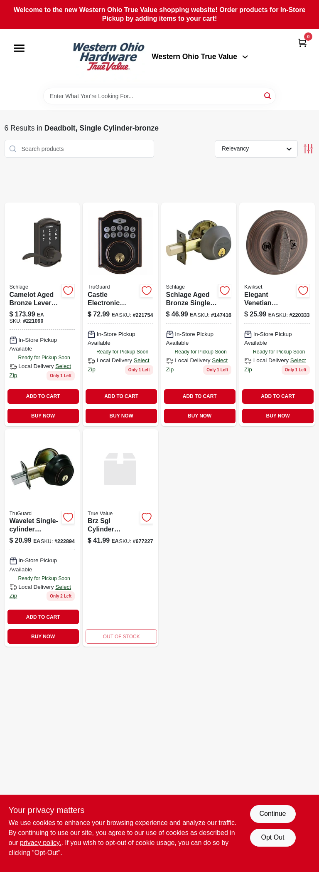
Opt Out (272, 837)
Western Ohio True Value (200, 56)
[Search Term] (159, 96)
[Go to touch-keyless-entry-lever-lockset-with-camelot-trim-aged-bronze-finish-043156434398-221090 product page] (42, 314)
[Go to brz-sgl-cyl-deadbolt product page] (120, 538)
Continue (272, 813)
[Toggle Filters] (308, 148)
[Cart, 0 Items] (302, 42)
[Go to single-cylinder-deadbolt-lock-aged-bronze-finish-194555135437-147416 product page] (199, 314)
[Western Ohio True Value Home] (108, 58)
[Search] (268, 95)
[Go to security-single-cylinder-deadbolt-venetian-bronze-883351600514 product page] (277, 314)
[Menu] (19, 48)
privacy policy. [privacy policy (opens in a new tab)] (40, 842)
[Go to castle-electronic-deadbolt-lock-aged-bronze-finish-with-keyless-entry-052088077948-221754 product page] (120, 314)
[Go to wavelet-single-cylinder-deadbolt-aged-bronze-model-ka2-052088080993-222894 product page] (42, 538)
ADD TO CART (43, 396)
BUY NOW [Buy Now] (43, 416)
